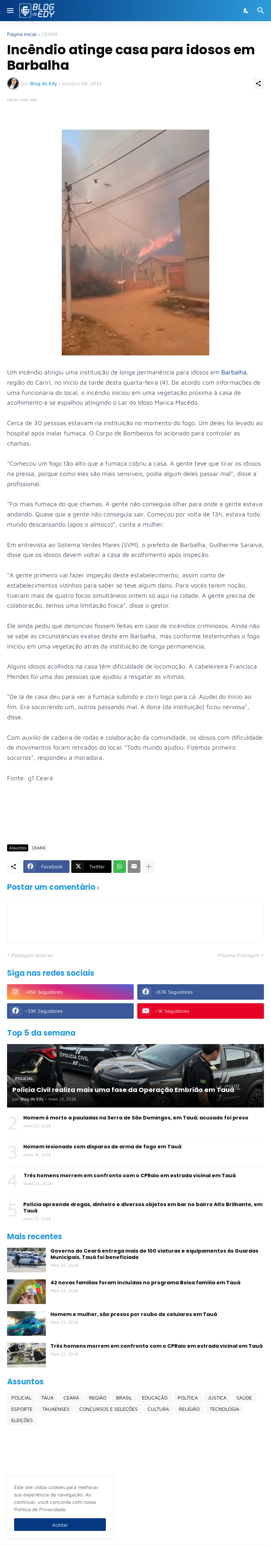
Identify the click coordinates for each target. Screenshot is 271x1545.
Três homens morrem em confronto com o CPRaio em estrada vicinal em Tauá (130, 1175)
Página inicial (21, 34)
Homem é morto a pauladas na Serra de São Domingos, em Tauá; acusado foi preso (135, 1118)
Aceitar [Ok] (60, 1525)
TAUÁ (47, 1398)
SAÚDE (244, 1398)
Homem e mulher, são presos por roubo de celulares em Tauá (133, 1314)
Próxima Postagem (238, 955)
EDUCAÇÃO (155, 1398)
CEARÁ (50, 34)
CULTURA (158, 1409)
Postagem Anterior (32, 955)
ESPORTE (21, 1409)
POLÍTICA (187, 1398)
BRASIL (124, 1398)
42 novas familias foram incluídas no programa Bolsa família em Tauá (145, 1282)
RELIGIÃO (189, 1409)
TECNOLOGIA (224, 1409)
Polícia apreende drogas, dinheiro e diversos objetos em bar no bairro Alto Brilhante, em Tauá (143, 1207)
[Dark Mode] (246, 11)
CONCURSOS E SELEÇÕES (108, 1409)
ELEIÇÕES (22, 1420)
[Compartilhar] (258, 83)
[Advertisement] (135, 818)
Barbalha (234, 372)
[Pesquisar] (261, 10)
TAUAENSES (56, 1409)
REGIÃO (97, 1398)
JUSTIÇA (217, 1398)
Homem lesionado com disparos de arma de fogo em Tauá (102, 1146)
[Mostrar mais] (148, 866)
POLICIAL (21, 1398)
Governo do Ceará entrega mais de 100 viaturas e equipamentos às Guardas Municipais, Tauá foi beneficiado (154, 1254)
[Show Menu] (9, 11)
